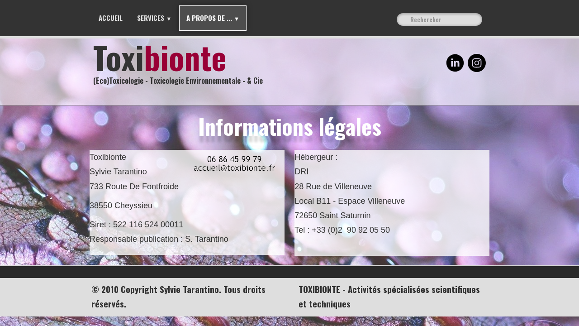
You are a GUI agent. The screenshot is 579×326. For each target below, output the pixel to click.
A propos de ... (213, 18)
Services (154, 18)
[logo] (181, 65)
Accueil (111, 18)
